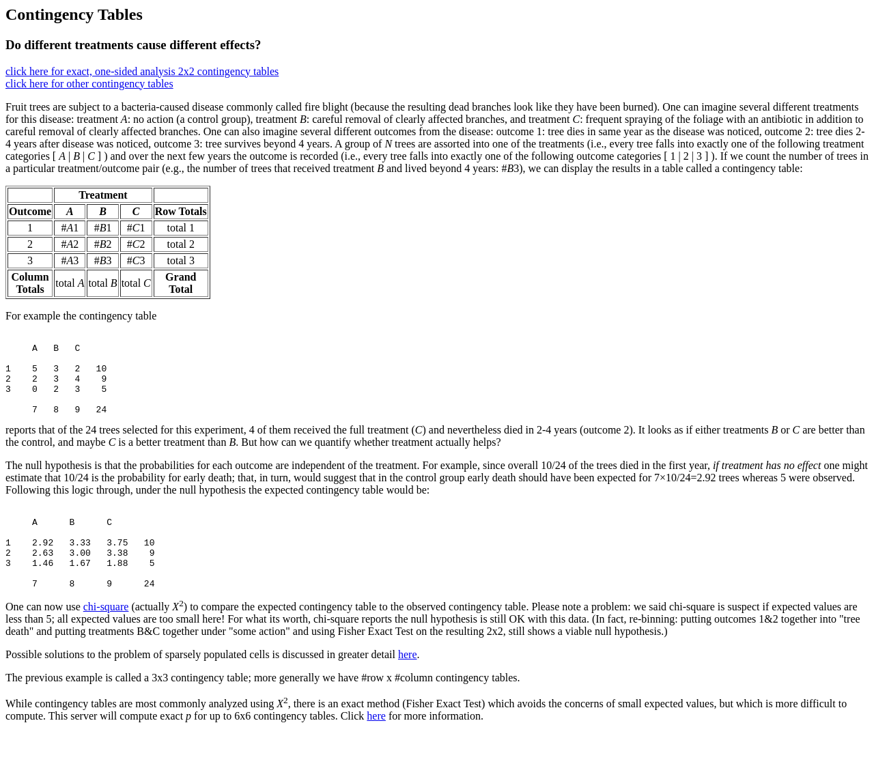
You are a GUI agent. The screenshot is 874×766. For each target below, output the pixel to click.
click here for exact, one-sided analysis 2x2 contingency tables (142, 71)
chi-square (106, 639)
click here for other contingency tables (89, 83)
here (407, 687)
